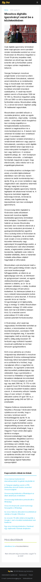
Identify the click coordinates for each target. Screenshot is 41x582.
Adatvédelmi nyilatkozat (9, 575)
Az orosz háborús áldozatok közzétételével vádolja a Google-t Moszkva (20, 513)
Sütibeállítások (27, 578)
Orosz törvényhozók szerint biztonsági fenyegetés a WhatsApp (18, 507)
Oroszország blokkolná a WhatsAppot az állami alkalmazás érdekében (19, 494)
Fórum (31, 575)
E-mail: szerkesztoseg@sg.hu (11, 578)
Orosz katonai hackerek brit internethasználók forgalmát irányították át (19, 480)
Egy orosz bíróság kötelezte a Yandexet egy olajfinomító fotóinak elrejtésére (19, 527)
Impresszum (23, 575)
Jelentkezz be (9, 546)
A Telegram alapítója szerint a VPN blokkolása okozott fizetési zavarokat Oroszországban (18, 487)
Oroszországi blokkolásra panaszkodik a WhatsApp (19, 501)
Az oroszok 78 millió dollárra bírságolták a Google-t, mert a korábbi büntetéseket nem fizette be (20, 520)
